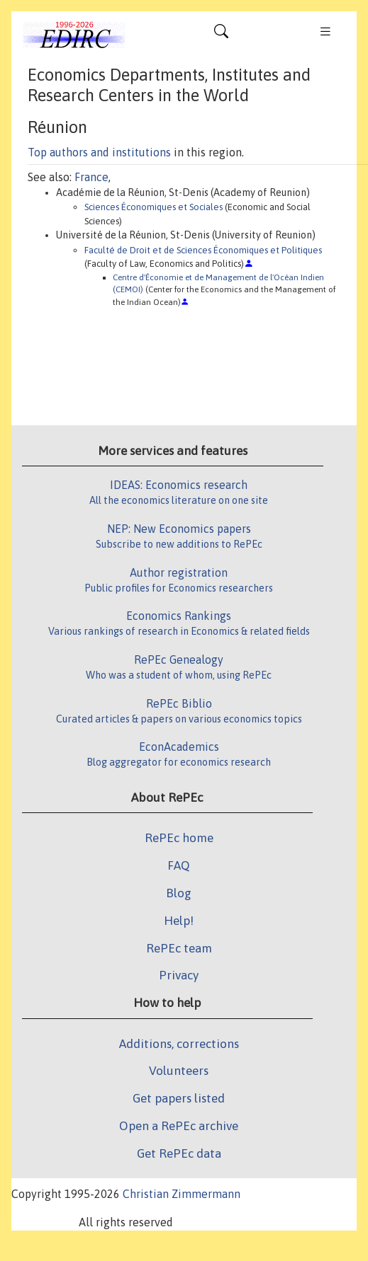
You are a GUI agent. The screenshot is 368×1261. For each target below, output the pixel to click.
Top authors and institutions (99, 152)
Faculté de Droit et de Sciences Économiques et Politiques (203, 250)
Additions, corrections (179, 1044)
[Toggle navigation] (221, 35)
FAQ (178, 865)
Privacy (179, 975)
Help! (179, 921)
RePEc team (179, 948)
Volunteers (178, 1071)
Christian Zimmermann (181, 1193)
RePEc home (179, 838)
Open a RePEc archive (178, 1126)
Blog (178, 893)
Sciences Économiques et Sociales (153, 207)
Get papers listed (179, 1098)
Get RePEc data (179, 1153)
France (91, 177)
